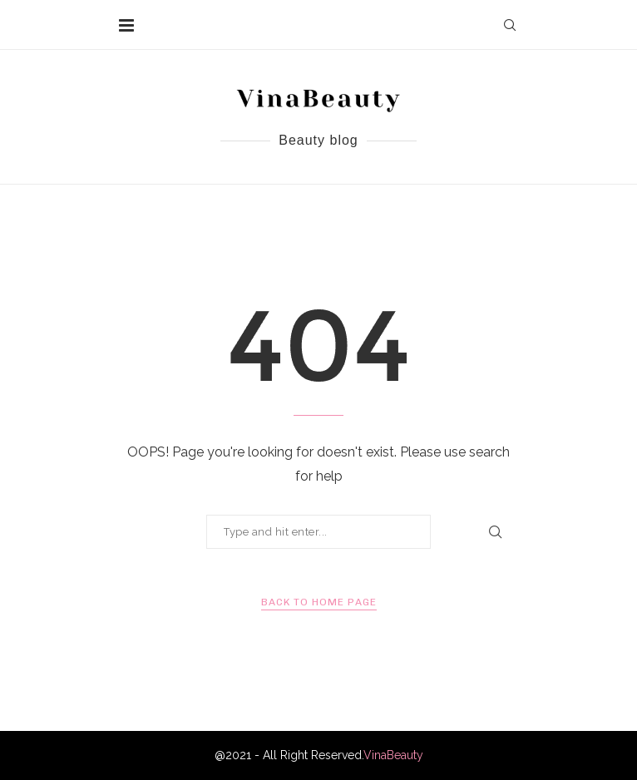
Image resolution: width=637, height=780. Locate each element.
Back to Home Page (319, 602)
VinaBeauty (393, 755)
